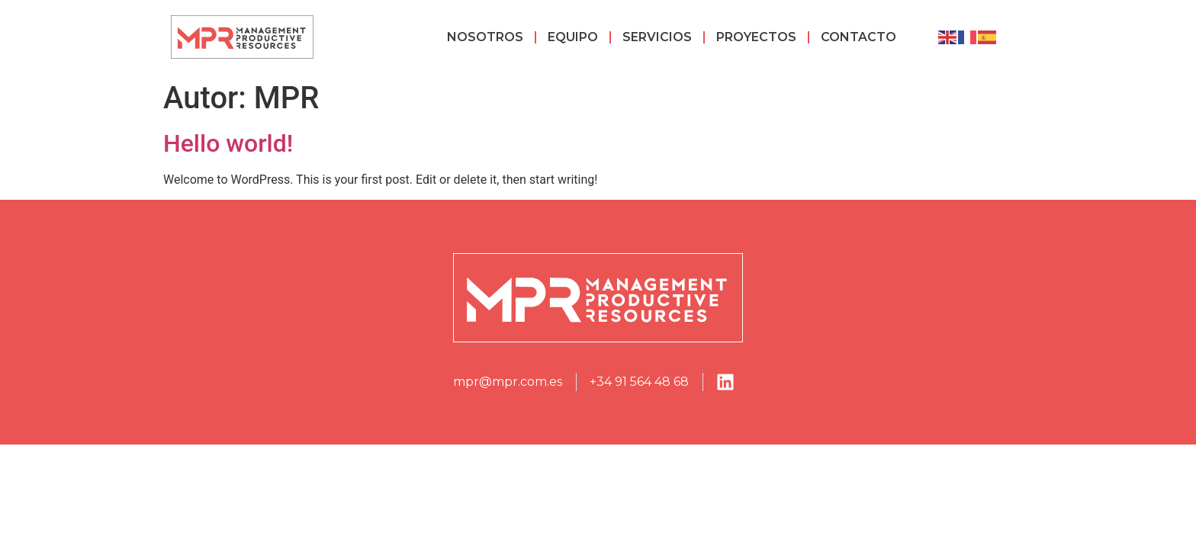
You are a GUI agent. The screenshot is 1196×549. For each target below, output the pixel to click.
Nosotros (485, 37)
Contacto (858, 37)
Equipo (573, 37)
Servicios (657, 37)
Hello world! (228, 143)
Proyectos (756, 37)
